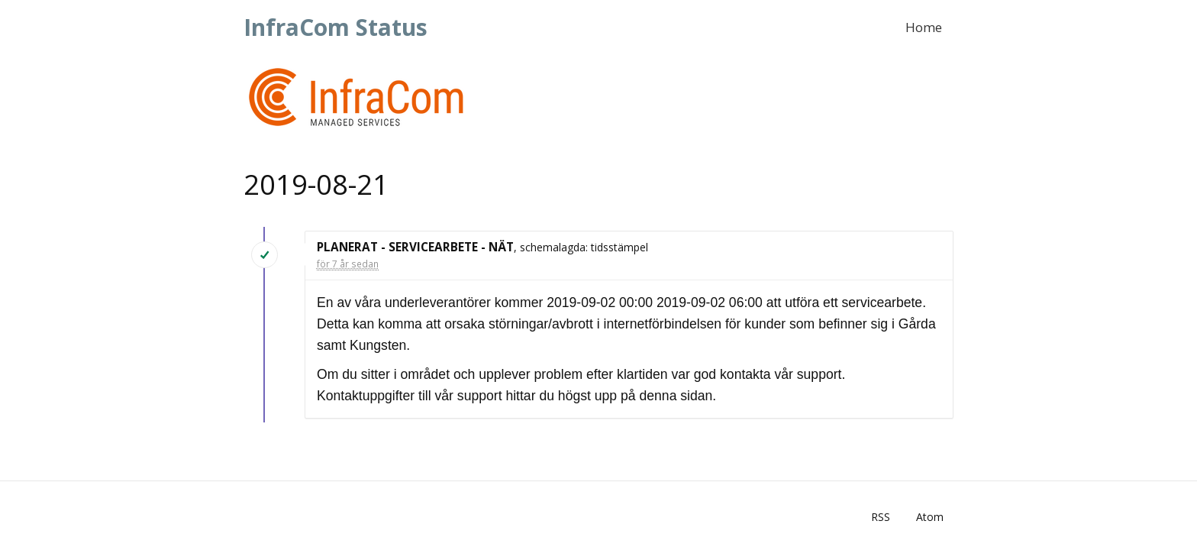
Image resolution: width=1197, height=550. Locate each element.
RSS (880, 517)
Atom (930, 517)
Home (923, 27)
